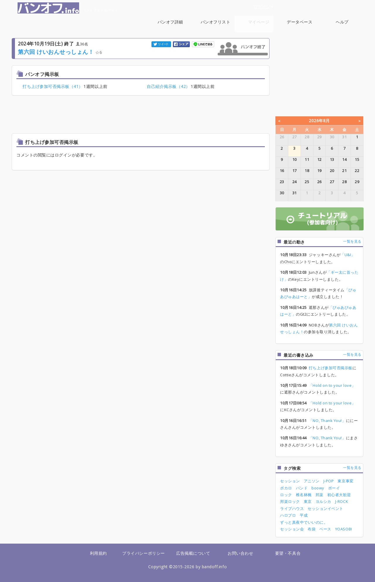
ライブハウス (292, 508)
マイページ (259, 22)
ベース (325, 529)
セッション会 (292, 529)
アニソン (312, 481)
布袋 (312, 529)
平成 (304, 515)
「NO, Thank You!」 (327, 420)
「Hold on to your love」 (332, 385)
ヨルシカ (323, 501)
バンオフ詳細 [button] (170, 25)
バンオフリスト (216, 22)
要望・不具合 (288, 553)
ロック (286, 494)
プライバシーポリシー (143, 553)
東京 (308, 501)
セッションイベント (325, 508)
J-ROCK (341, 501)
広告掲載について (193, 553)
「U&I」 (347, 254)
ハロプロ (288, 515)
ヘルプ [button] (342, 25)
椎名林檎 (304, 494)
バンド (302, 488)
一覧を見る (352, 241)
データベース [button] (299, 25)
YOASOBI (343, 529)
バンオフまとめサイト (68, 7)
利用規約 (98, 553)
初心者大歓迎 (339, 494)
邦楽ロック (290, 501)
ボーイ (334, 488)
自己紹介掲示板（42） (168, 86)
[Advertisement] (140, 115)
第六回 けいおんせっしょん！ (56, 52)
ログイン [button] (263, 6)
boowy (317, 488)
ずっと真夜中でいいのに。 (304, 522)
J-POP (328, 481)
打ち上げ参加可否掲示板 (330, 367)
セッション (290, 481)
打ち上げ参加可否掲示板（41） (53, 86)
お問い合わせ (240, 553)
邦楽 (319, 494)
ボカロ (286, 488)
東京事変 (345, 481)
